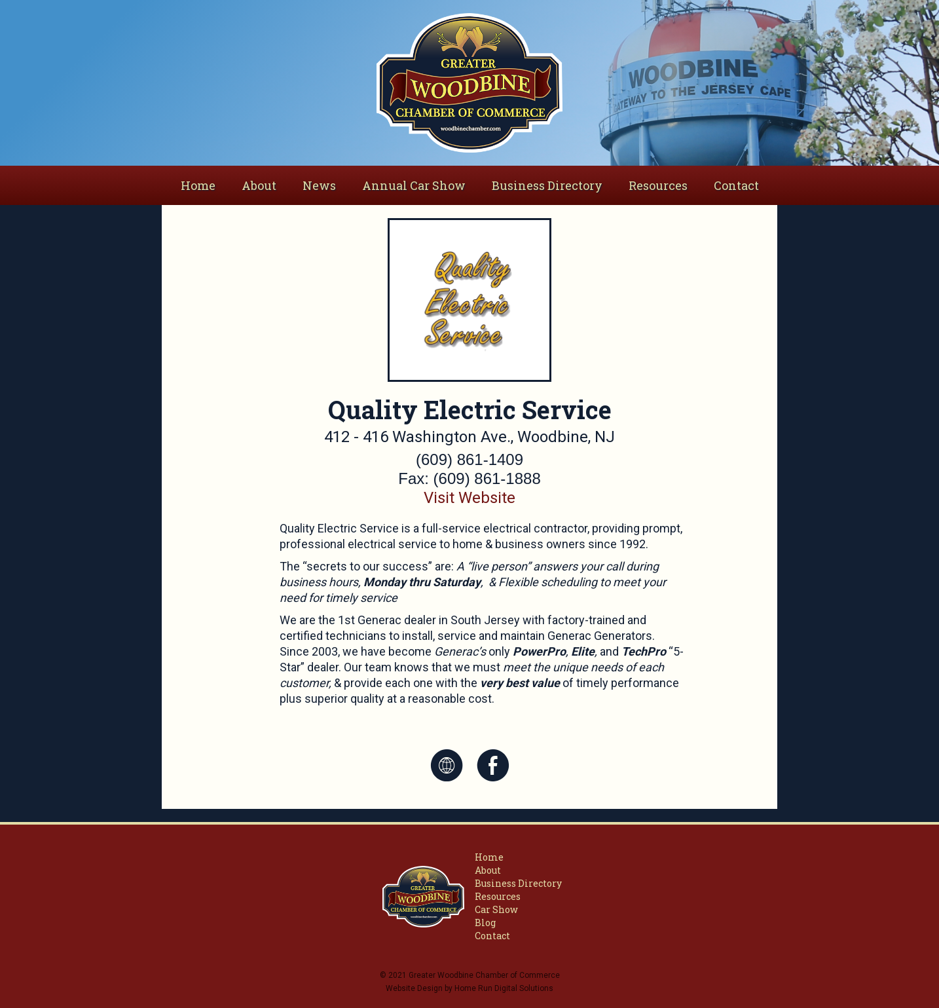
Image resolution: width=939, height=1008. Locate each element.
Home (198, 185)
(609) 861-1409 (469, 459)
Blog (485, 922)
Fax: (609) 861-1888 (469, 478)
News (319, 185)
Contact (736, 185)
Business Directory (547, 185)
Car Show (496, 909)
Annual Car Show (414, 185)
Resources (658, 185)
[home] (469, 83)
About (488, 870)
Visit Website (469, 498)
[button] (259, 185)
